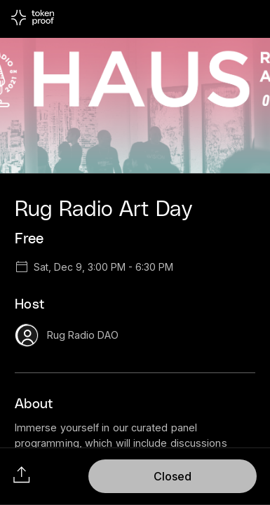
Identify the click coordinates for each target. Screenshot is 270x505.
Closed (172, 476)
